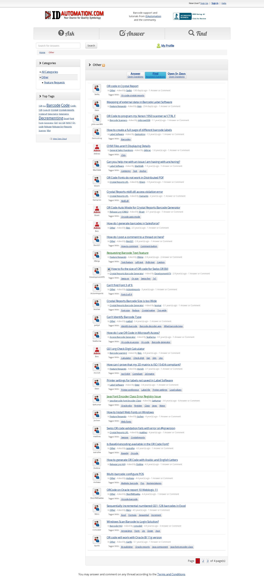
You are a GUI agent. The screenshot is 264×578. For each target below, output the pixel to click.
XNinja (140, 257)
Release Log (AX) (117, 464)
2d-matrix (149, 373)
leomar (158, 305)
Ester (137, 384)
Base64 (124, 453)
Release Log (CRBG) (119, 211)
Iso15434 (125, 373)
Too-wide (162, 310)
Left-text (139, 262)
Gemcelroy (140, 134)
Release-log (57, 126)
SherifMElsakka (133, 494)
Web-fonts (126, 421)
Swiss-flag (145, 278)
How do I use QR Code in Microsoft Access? (133, 333)
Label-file (145, 389)
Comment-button (149, 246)
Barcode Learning (118, 353)
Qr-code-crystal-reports (132, 95)
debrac (147, 150)
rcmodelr (138, 525)
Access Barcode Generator (123, 337)
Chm (123, 155)
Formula (132, 515)
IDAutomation (153, 16)
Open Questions (135, 75)
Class (147, 405)
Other (44, 77)
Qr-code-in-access (130, 342)
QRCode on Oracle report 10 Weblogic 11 (132, 490)
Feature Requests (54, 82)
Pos (142, 483)
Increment (156, 515)
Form (137, 530)
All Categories (50, 72)
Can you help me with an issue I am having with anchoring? (143, 162)
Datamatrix (64, 114)
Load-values (175, 389)
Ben (128, 227)
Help (224, 3)
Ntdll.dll (125, 200)
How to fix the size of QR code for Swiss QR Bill (139, 269)
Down (150, 530)
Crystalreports (138, 437)
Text (135, 170)
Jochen (140, 416)
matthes (143, 432)
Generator (49, 123)
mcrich (140, 368)
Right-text (150, 262)
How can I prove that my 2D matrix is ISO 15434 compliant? (144, 364)
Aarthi (129, 541)
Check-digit (139, 357)
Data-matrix (53, 114)
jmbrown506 (144, 120)
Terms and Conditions (171, 574)
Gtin (154, 357)
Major (162, 405)
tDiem (142, 182)
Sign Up (204, 3)
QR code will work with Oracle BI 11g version (134, 537)
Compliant (137, 373)
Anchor (143, 170)
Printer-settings (160, 389)
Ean (148, 357)
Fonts (41, 123)
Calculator (126, 357)
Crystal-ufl (43, 114)
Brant (141, 211)
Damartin (143, 196)
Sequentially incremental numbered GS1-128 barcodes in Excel (146, 506)
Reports (68, 126)
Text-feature (127, 262)
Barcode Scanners (118, 120)
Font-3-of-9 (126, 294)
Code (65, 105)
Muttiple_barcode (129, 483)
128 (40, 105)
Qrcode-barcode (129, 499)
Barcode (53, 105)
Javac (154, 405)
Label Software (117, 134)
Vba (49, 130)
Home (42, 52)
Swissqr (124, 437)
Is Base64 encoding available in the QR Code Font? (138, 444)
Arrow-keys (126, 530)
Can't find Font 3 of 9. (120, 285)
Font (72, 118)
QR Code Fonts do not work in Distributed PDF (135, 177)
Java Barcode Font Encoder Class (125, 400)
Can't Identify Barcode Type (124, 317)
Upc (161, 357)
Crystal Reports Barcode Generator (127, 273)
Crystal (54, 109)
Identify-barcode (129, 326)
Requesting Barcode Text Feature (127, 253)
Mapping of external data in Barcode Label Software (139, 102)
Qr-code (145, 342)
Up (143, 530)
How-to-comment (129, 246)
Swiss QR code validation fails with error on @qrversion (141, 428)
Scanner (42, 130)
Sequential (144, 515)
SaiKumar (156, 400)
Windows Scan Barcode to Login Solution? (133, 521)
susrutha (130, 448)
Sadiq (129, 90)
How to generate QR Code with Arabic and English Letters (142, 460)
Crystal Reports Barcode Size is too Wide (132, 301)
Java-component (160, 546)
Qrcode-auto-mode (130, 216)
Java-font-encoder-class (181, 546)
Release (48, 126)
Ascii (158, 530)
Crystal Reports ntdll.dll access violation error (135, 192)
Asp (44, 106)
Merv (128, 510)
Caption (161, 262)
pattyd (129, 321)
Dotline (139, 464)
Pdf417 (69, 123)
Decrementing (51, 117)
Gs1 (56, 122)
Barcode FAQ (116, 525)
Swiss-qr (125, 278)
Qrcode (134, 453)
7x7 (154, 278)
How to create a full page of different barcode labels (139, 130)
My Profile (165, 45)
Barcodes (125, 139)
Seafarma (151, 337)
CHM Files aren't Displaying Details (129, 146)
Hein (139, 106)
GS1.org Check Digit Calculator (126, 349)
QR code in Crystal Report (122, 86)
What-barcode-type (173, 326)
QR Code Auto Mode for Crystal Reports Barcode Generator (143, 207)
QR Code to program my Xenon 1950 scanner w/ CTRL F (141, 116)
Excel (66, 118)
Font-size (125, 310)
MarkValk (139, 166)
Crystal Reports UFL (119, 182)
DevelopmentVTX (163, 273)
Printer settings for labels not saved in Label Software (140, 380)
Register (138, 405)
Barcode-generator (161, 342)
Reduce (135, 310)
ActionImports (133, 289)
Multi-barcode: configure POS (125, 474)
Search (91, 45)
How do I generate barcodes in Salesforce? (133, 223)
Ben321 (130, 241)
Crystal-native (148, 310)
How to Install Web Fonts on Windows (130, 412)
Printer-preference (130, 389)
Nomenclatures (154, 483)
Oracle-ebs (126, 405)
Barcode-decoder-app (150, 326)
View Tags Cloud (60, 139)
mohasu (130, 478)
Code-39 (46, 110)
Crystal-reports (66, 109)
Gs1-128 (62, 123)
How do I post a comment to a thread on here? (135, 237)
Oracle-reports (142, 546)
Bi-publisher (127, 546)
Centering (125, 170)
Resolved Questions (155, 75)
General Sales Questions (121, 150)
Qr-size (135, 278)
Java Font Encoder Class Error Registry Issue (134, 396)
